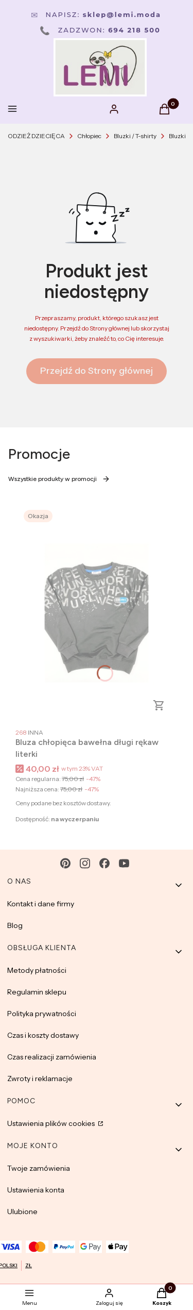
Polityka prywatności (41, 1013)
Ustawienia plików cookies (51, 1123)
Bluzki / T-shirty (135, 136)
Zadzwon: (100, 30)
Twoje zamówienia (38, 1168)
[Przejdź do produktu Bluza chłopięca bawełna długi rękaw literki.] (96, 613)
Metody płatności (36, 970)
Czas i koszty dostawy (43, 1035)
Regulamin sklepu (36, 992)
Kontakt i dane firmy (40, 903)
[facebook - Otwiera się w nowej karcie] (104, 863)
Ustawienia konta (35, 1190)
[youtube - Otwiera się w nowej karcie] (124, 863)
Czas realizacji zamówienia (51, 1057)
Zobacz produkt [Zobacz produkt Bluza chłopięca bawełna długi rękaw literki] (159, 705)
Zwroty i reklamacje (40, 1078)
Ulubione (22, 1211)
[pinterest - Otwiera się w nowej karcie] (65, 863)
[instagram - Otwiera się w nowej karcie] (85, 863)
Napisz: (96, 14)
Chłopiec (89, 136)
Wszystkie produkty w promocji (59, 479)
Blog (15, 925)
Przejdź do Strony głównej (96, 370)
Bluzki (177, 136)
